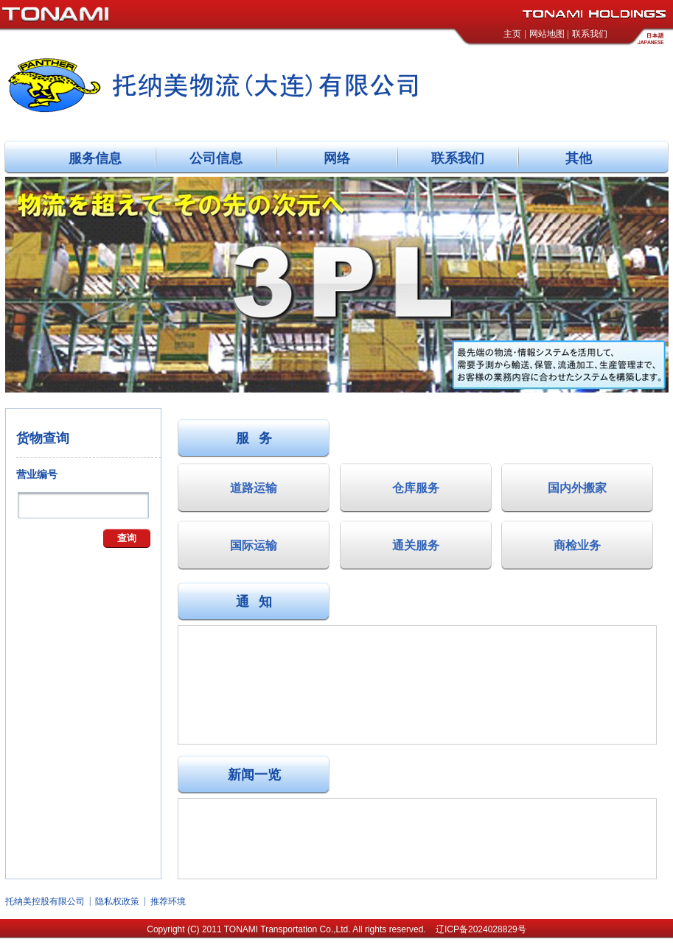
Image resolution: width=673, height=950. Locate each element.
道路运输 (253, 488)
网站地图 (547, 34)
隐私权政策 (117, 901)
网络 (337, 158)
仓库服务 (415, 488)
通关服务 (415, 545)
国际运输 (253, 545)
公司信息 (216, 158)
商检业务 (577, 545)
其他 (578, 158)
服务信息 (95, 158)
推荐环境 (168, 901)
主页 (512, 34)
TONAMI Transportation (271, 929)
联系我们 (589, 34)
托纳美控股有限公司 (45, 901)
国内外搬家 (577, 488)
